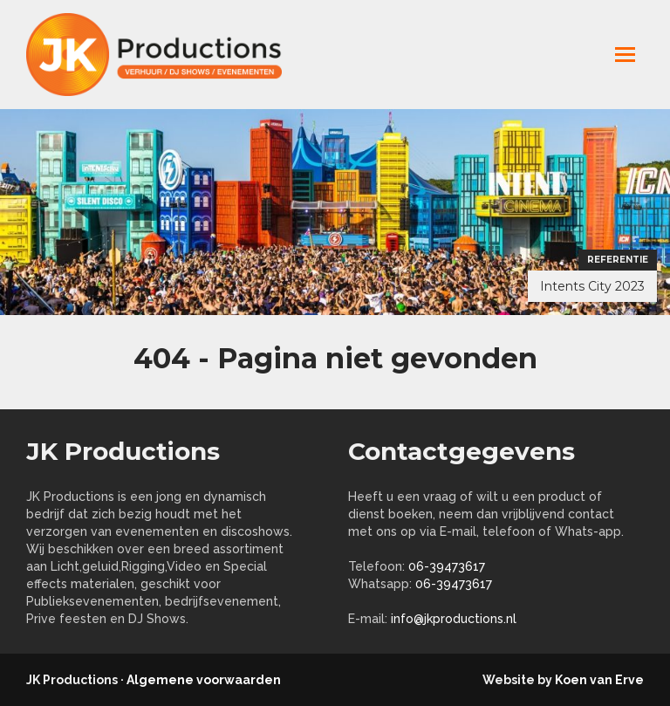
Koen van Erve (599, 680)
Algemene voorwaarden (203, 680)
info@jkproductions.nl (453, 619)
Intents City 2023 (592, 286)
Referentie (617, 259)
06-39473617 (446, 566)
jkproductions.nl (165, 54)
